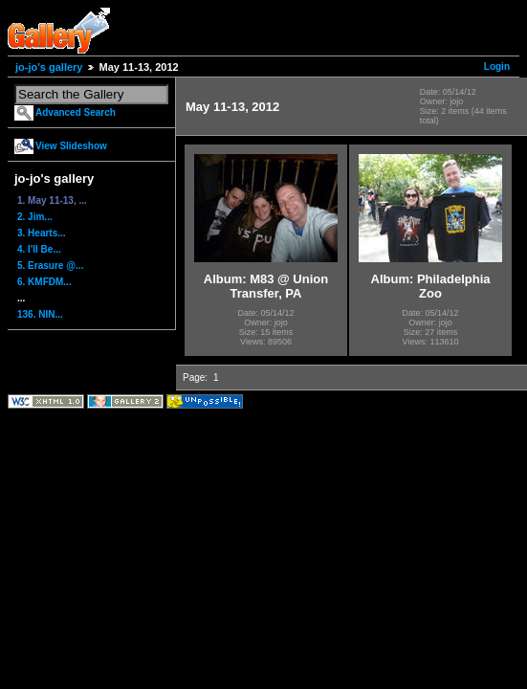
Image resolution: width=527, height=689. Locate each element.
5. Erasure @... (50, 265)
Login (497, 66)
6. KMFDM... (44, 282)
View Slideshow (71, 146)
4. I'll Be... (39, 249)
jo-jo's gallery (48, 67)
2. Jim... (35, 216)
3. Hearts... (41, 233)
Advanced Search (75, 112)
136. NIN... (40, 314)
